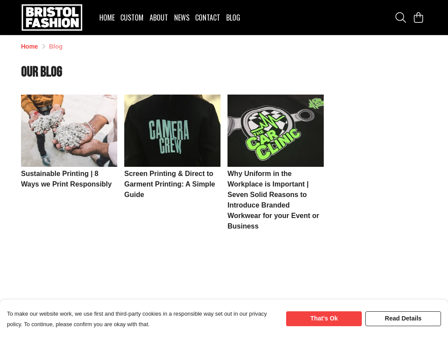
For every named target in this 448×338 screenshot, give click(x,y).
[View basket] (418, 17)
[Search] (401, 17)
